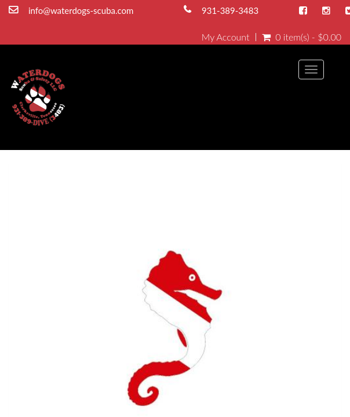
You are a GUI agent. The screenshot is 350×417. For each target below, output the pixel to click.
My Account (226, 37)
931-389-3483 (230, 10)
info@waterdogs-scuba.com (80, 10)
